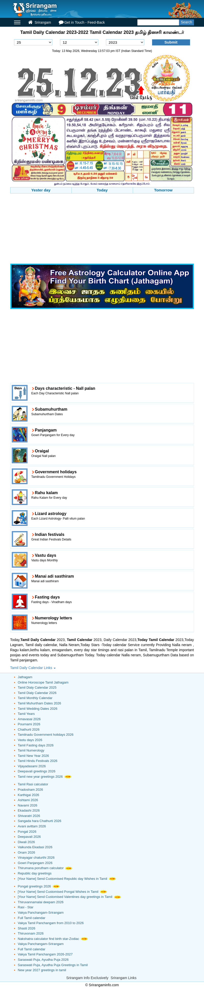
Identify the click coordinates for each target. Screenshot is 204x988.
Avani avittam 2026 (32, 826)
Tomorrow (163, 190)
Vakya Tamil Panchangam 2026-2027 (45, 954)
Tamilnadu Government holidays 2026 (46, 734)
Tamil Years (26, 714)
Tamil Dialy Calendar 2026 (37, 693)
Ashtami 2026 (28, 800)
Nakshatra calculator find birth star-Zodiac (48, 939)
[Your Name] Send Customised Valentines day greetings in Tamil (65, 897)
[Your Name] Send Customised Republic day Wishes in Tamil (62, 879)
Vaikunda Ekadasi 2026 (35, 847)
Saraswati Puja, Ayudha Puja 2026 (43, 960)
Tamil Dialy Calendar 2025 (37, 687)
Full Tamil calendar (31, 918)
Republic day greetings (35, 873)
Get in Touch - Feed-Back (82, 22)
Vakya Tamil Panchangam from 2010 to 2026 (51, 923)
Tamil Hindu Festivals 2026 (37, 761)
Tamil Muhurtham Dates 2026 (39, 703)
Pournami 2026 (29, 724)
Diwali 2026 (26, 842)
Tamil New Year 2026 (33, 756)
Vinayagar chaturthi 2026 (36, 857)
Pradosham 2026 (30, 789)
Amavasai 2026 (29, 719)
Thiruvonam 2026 (31, 933)
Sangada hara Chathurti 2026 (40, 821)
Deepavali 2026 (29, 837)
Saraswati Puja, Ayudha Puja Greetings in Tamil (53, 965)
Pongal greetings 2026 (34, 886)
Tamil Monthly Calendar (35, 698)
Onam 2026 (26, 852)
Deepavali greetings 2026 (36, 771)
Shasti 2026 (26, 928)
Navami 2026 (28, 805)
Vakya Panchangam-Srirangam (41, 912)
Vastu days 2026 (30, 740)
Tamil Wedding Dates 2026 (37, 709)
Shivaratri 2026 (29, 816)
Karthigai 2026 (28, 795)
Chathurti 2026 (29, 729)
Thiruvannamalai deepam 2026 (41, 902)
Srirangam (39, 22)
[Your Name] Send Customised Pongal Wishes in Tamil (58, 892)
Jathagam (25, 677)
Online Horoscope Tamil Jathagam (43, 682)
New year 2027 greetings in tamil (42, 970)
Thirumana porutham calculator (41, 868)
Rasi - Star (25, 907)
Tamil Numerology (31, 750)
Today (102, 190)
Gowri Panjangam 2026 (35, 863)
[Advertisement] (102, 229)
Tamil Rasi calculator (33, 784)
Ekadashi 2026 (29, 810)
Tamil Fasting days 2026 (36, 745)
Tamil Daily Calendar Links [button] (33, 668)
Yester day (40, 190)
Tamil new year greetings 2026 (40, 776)
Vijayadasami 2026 (32, 766)
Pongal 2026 (27, 831)
